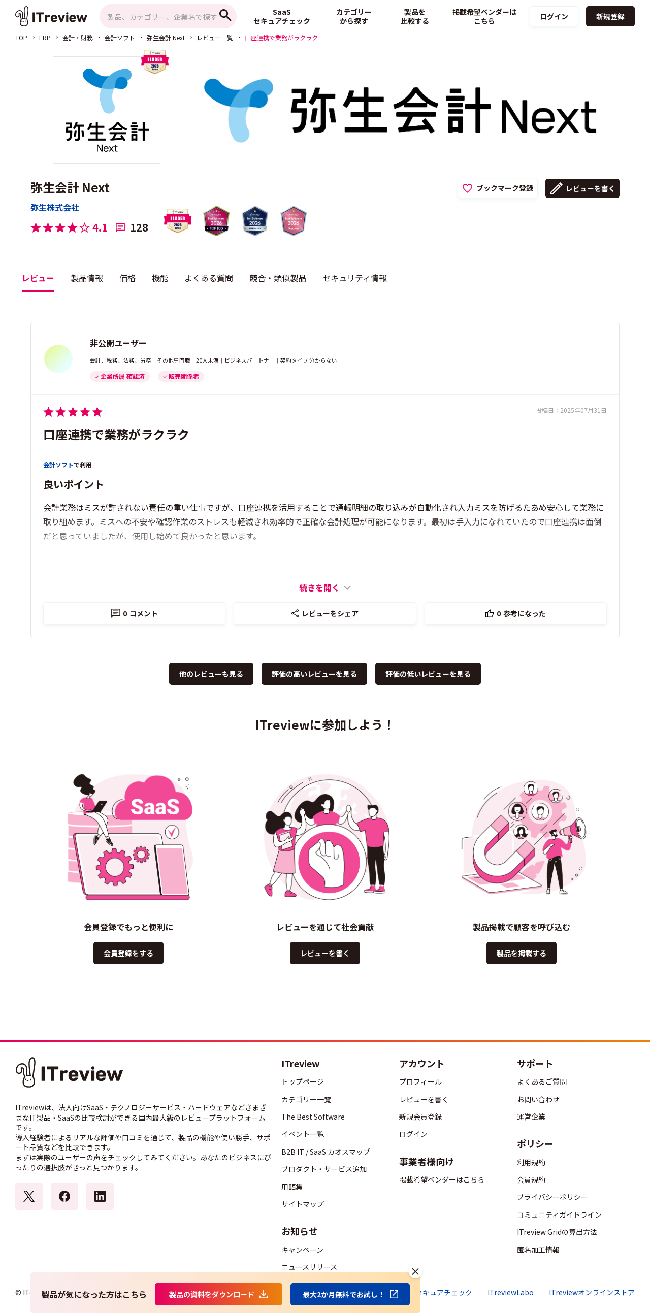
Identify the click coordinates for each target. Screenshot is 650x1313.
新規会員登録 (420, 1116)
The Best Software (313, 1116)
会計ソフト (120, 37)
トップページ (302, 1081)
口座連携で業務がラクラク (116, 434)
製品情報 (87, 278)
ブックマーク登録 (504, 188)
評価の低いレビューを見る (428, 674)
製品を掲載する (521, 953)
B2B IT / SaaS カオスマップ (325, 1151)
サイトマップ (302, 1204)
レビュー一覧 (215, 37)
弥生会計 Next (166, 37)
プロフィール (420, 1081)
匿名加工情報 (538, 1249)
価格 (127, 278)
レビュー (38, 278)
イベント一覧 (302, 1134)
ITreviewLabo (511, 1292)
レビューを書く (590, 188)
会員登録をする (128, 953)
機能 (160, 278)
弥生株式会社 (54, 207)
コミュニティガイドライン (559, 1214)
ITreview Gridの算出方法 (557, 1232)
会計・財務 (77, 37)
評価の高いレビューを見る (314, 674)
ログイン (554, 16)
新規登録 (610, 16)
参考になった (521, 613)
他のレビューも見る (211, 674)
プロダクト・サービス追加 (324, 1169)
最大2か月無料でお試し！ (344, 1294)
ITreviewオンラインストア (592, 1292)
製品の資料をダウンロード (211, 1294)
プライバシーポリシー (552, 1197)
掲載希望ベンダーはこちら (441, 1179)
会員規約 (531, 1179)
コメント (140, 613)
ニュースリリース (309, 1267)
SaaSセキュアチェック (435, 1292)
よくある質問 (208, 278)
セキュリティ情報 (354, 278)
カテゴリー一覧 (306, 1099)
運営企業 (531, 1116)
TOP (21, 37)
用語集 (292, 1186)
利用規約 (531, 1162)
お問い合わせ (538, 1099)
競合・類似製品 (277, 278)
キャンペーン (302, 1249)
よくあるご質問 (542, 1081)
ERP (45, 37)
